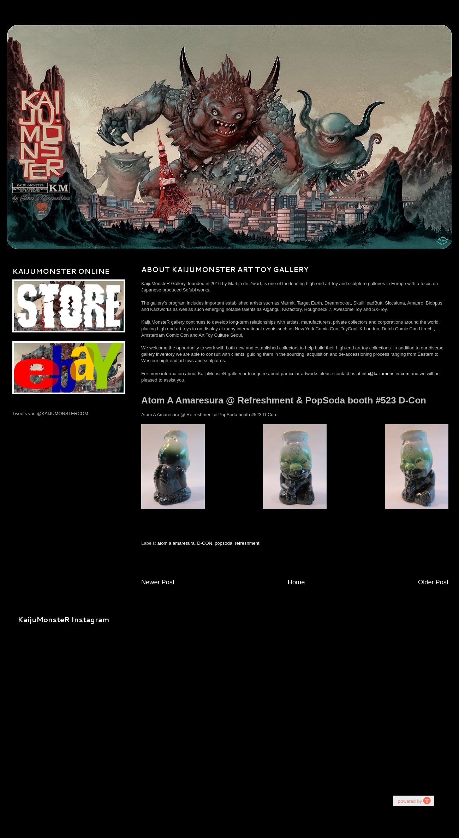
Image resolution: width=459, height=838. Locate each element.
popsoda (223, 543)
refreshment (247, 543)
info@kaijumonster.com (385, 373)
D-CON (204, 543)
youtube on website (413, 800)
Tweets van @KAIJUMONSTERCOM (50, 413)
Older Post (433, 582)
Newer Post (157, 582)
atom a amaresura (176, 543)
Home (296, 582)
